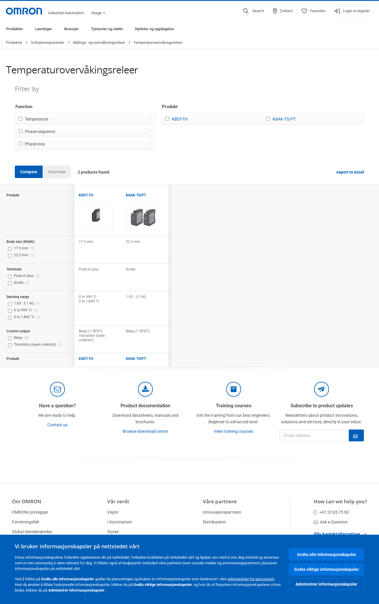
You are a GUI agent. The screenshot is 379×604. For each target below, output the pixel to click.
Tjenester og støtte (107, 29)
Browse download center (145, 431)
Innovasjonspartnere (222, 512)
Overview (56, 172)
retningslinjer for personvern (250, 579)
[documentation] (145, 389)
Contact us (57, 425)
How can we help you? (340, 501)
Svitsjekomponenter (47, 43)
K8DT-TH (180, 119)
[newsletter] (321, 389)
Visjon (112, 512)
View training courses (233, 431)
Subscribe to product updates (321, 406)
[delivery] (233, 389)
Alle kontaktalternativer (340, 534)
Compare (28, 172)
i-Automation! (119, 522)
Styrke (113, 531)
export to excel (350, 172)
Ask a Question (331, 522)
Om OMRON (26, 501)
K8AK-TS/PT (284, 119)
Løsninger (43, 29)
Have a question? (57, 406)
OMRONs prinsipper (30, 512)
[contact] (57, 389)
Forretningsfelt (25, 522)
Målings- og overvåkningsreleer (99, 43)
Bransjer (71, 29)
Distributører (214, 522)
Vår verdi (118, 501)
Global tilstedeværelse (32, 531)
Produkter (14, 29)
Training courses (233, 406)
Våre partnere (220, 501)
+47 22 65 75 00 (331, 512)
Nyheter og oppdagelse (154, 29)
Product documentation (145, 406)
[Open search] (253, 11)
